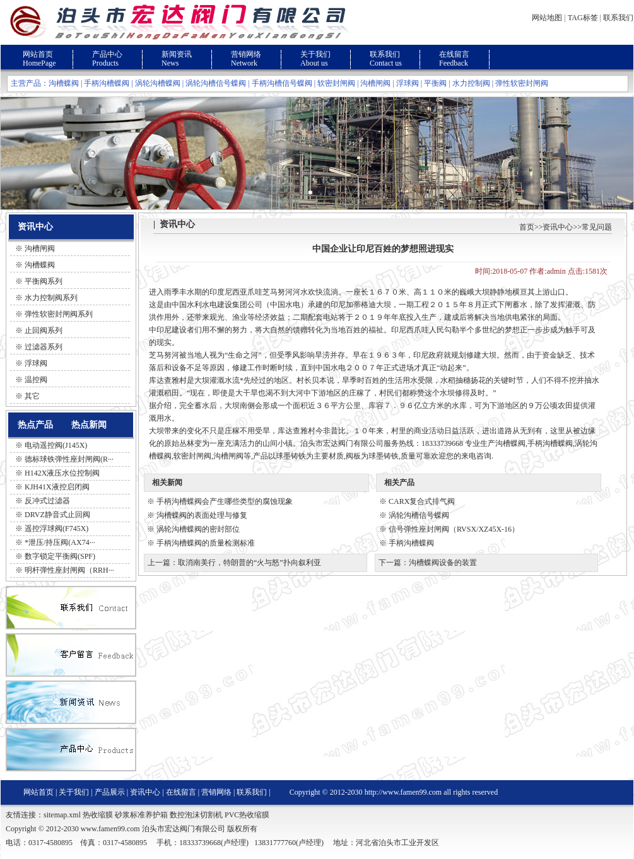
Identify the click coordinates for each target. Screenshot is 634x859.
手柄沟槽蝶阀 (106, 83)
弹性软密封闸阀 (521, 83)
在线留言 (454, 54)
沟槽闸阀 (375, 83)
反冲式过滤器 (47, 500)
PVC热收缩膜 (247, 814)
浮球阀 (407, 83)
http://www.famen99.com (403, 792)
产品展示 (110, 792)
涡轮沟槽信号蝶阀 (215, 83)
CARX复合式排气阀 (422, 501)
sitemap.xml (62, 814)
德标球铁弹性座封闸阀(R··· (69, 459)
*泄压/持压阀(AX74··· (60, 542)
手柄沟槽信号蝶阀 (282, 83)
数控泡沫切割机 (196, 814)
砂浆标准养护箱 (141, 814)
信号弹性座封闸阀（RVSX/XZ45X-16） (454, 529)
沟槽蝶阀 (64, 83)
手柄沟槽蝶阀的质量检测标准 (205, 543)
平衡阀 (435, 83)
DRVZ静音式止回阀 (57, 514)
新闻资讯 (176, 54)
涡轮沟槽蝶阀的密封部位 (198, 529)
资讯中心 (558, 227)
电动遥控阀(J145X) (56, 445)
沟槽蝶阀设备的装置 (443, 562)
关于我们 (315, 54)
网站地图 (547, 17)
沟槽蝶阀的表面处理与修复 (201, 515)
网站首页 (38, 54)
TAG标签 (583, 17)
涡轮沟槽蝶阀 (157, 83)
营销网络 (246, 54)
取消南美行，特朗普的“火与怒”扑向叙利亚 (249, 562)
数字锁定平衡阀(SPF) (60, 556)
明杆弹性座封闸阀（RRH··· (69, 570)
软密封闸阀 (336, 83)
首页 (526, 227)
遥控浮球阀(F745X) (56, 528)
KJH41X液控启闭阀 (57, 486)
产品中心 (107, 54)
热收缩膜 (98, 814)
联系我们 (618, 17)
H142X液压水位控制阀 (62, 473)
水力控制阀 (471, 83)
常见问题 (597, 227)
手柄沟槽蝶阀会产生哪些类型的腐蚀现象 (224, 501)
